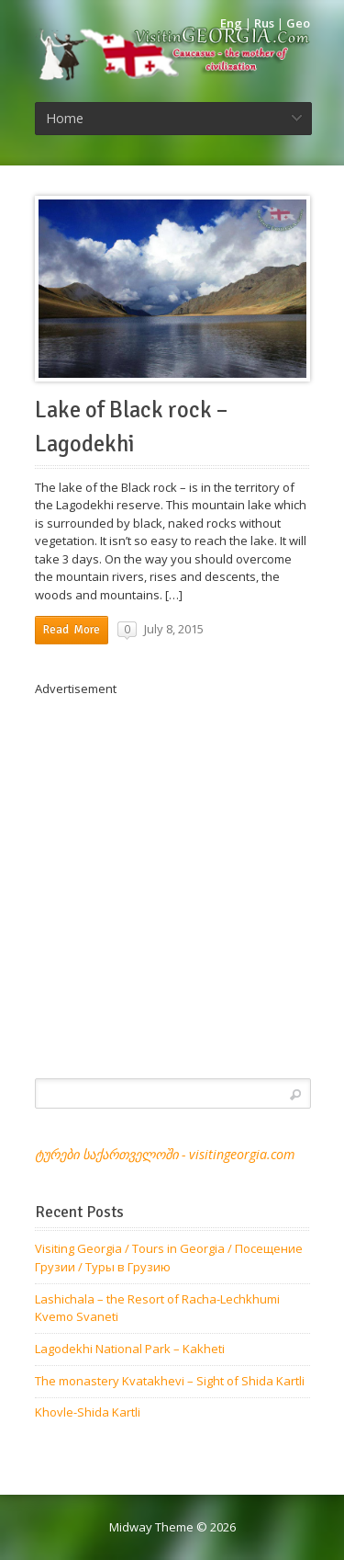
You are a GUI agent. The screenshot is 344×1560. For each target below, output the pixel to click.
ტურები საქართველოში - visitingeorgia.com (164, 1154)
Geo (298, 23)
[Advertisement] (172, 870)
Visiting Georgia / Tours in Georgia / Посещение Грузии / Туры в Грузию (169, 1257)
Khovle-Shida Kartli (87, 1412)
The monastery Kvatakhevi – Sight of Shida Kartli (170, 1380)
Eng (231, 23)
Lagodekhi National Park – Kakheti (130, 1348)
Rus (264, 23)
